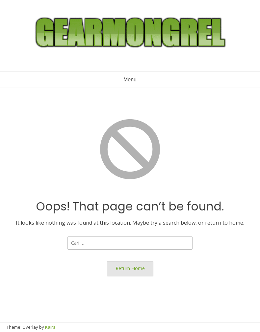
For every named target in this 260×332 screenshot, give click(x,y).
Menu (130, 79)
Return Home (130, 268)
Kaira (50, 327)
